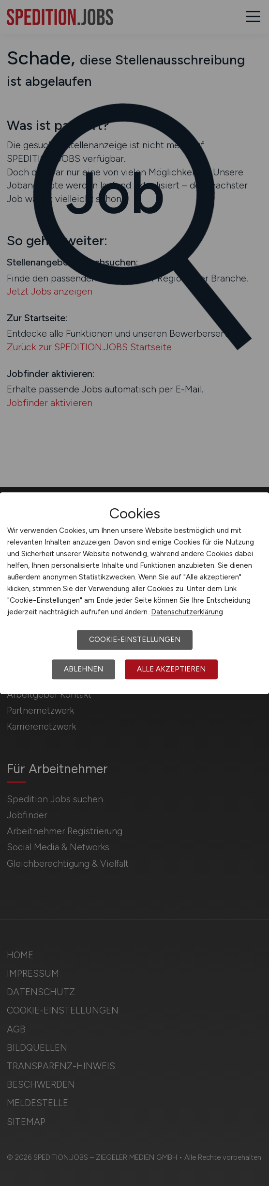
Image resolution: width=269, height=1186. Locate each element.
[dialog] (134, 593)
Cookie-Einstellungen (134, 639)
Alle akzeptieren (171, 669)
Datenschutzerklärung (187, 612)
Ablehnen (83, 669)
